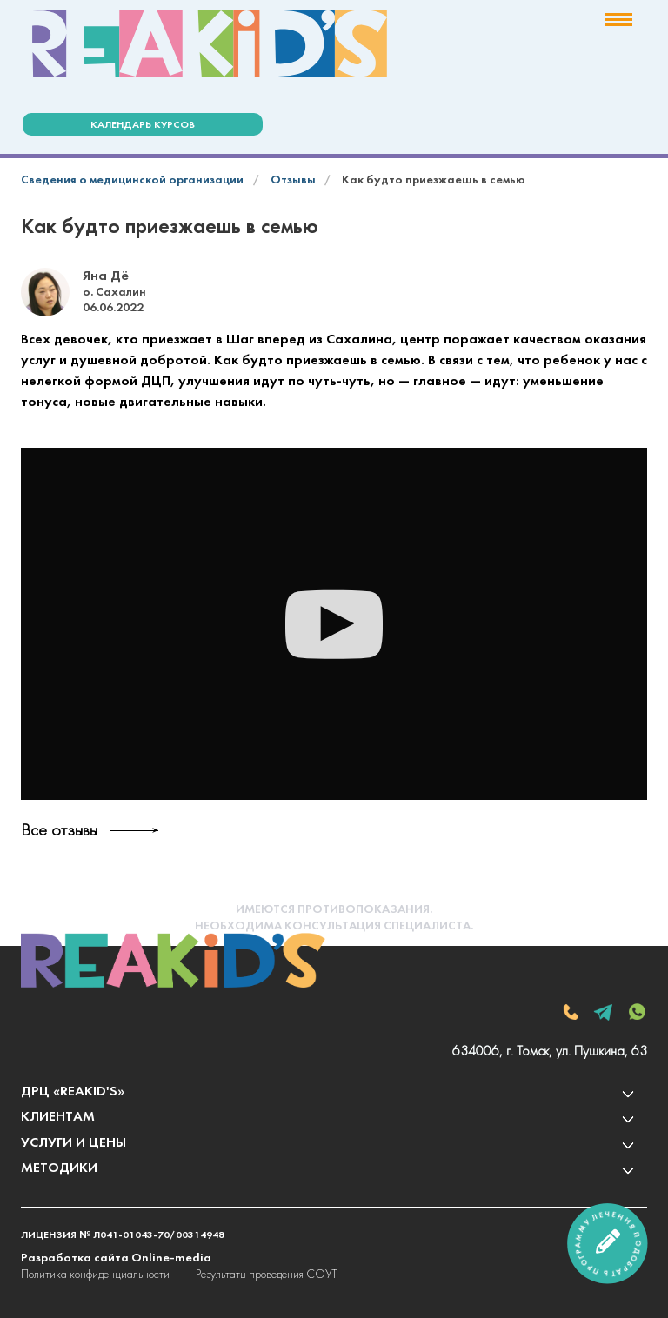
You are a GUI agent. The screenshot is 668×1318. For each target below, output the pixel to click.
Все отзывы (59, 831)
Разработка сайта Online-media (116, 1258)
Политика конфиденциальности (95, 1275)
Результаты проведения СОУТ (266, 1275)
